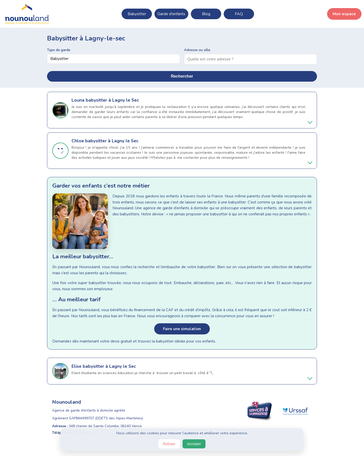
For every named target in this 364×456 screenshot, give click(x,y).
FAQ (239, 14)
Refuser (169, 444)
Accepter (194, 444)
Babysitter (137, 14)
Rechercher (182, 76)
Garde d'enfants (171, 14)
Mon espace (344, 14)
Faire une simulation (182, 328)
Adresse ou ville (197, 49)
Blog (206, 14)
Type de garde (58, 49)
